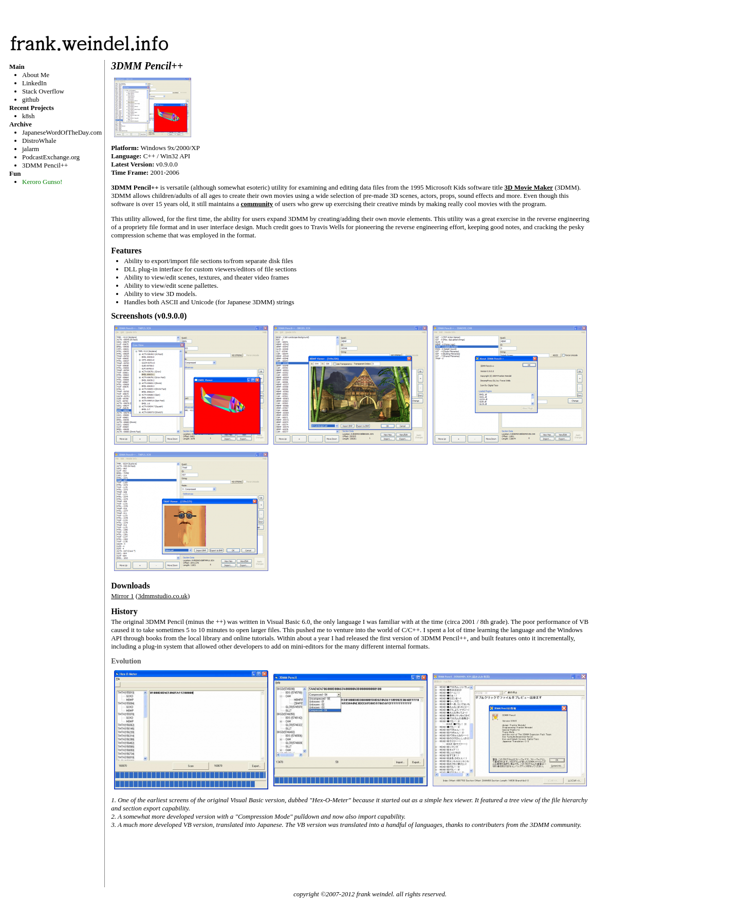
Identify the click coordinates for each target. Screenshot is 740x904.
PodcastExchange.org (51, 157)
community (257, 204)
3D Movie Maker (529, 187)
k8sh (28, 116)
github (30, 99)
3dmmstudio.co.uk (163, 596)
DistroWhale (39, 140)
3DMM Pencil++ (45, 165)
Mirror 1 (122, 596)
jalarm (30, 149)
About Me (35, 75)
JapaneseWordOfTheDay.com (62, 132)
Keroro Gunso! (42, 182)
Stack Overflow (43, 91)
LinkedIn (34, 83)
